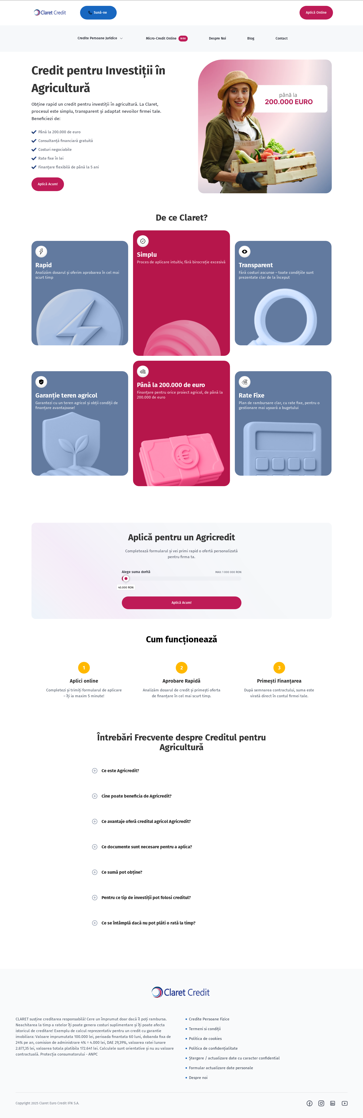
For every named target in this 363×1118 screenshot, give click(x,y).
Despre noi (198, 1077)
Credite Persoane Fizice (209, 1019)
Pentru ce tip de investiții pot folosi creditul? (181, 897)
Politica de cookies (205, 1038)
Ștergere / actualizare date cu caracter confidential (234, 1058)
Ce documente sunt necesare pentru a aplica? (181, 847)
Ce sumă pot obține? (181, 872)
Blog (250, 38)
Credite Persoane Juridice (97, 38)
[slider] (125, 578)
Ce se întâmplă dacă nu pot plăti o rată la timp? (181, 923)
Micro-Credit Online (167, 38)
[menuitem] (100, 38)
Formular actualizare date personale (221, 1068)
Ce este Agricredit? (181, 770)
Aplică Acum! (48, 184)
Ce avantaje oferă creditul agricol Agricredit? (181, 821)
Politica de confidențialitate (213, 1048)
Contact (282, 38)
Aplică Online (316, 12)
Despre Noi (217, 38)
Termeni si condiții (205, 1028)
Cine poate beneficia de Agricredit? (181, 796)
